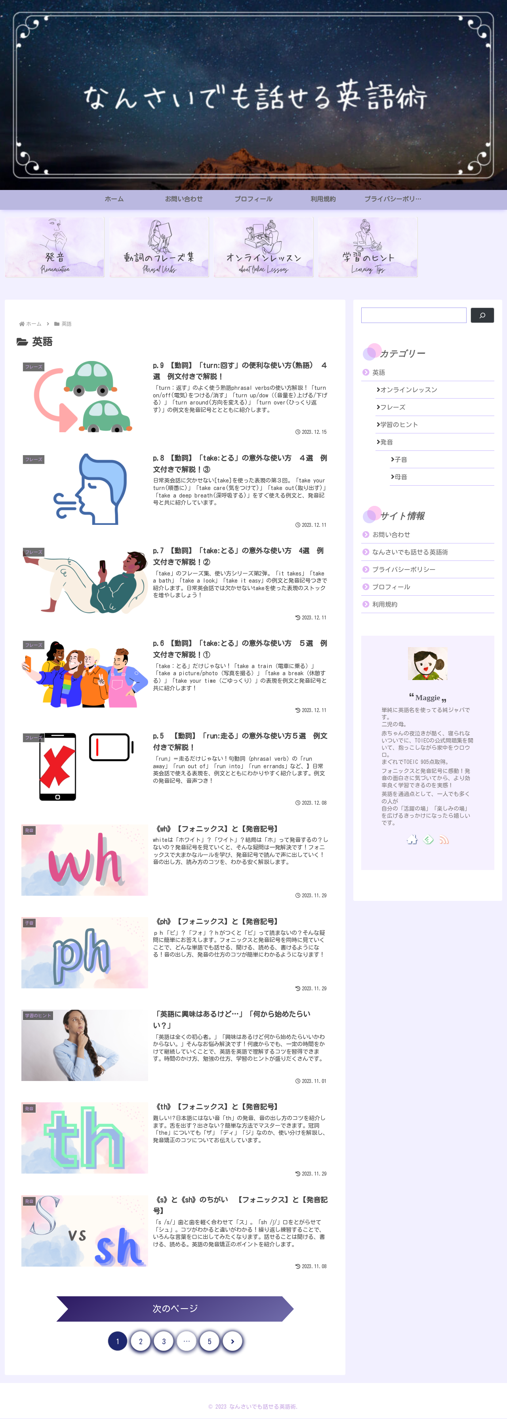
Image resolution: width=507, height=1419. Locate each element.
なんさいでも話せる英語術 (410, 552)
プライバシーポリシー (404, 569)
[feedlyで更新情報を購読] (428, 838)
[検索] (482, 315)
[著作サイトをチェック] (412, 838)
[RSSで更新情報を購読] (443, 838)
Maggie (428, 697)
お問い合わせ (391, 535)
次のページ (175, 1309)
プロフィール (391, 587)
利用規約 (385, 604)
